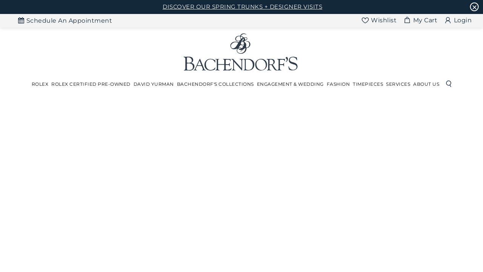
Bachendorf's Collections (215, 84)
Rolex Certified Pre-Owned (91, 84)
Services (398, 84)
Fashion (338, 84)
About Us (426, 84)
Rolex (40, 84)
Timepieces (368, 84)
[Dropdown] (40, 84)
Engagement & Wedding (290, 84)
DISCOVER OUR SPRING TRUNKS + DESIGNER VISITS (242, 6)
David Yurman (154, 84)
